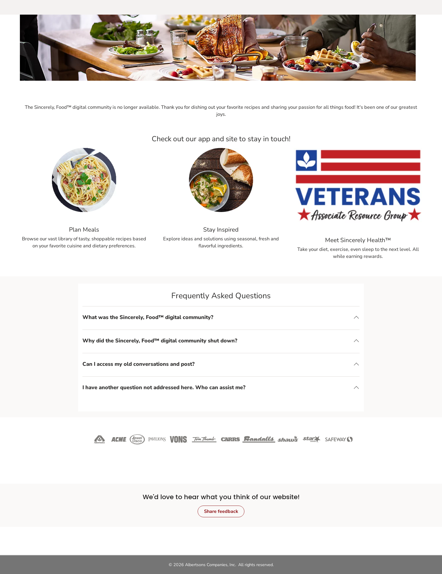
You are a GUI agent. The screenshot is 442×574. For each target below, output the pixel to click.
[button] (221, 317)
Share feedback (221, 511)
